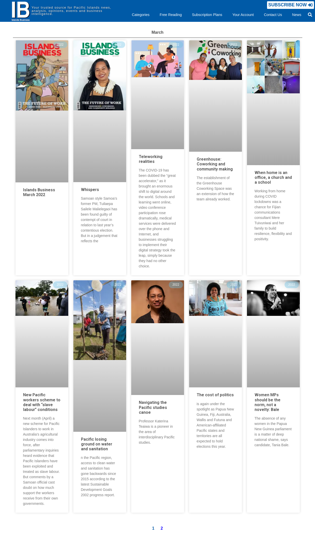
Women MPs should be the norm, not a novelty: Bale (267, 402)
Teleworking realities (150, 159)
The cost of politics (215, 394)
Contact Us (273, 15)
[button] (290, 5)
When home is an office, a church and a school (273, 177)
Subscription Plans (207, 15)
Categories (141, 15)
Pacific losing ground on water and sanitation (96, 444)
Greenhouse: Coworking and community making (215, 164)
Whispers (90, 189)
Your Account (243, 15)
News (296, 15)
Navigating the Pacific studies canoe (153, 407)
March (157, 32)
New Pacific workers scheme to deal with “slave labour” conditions (41, 402)
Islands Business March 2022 (39, 192)
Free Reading (171, 15)
